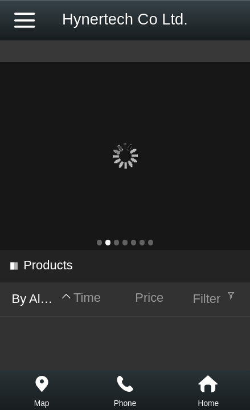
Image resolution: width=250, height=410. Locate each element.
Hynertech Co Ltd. (125, 19)
